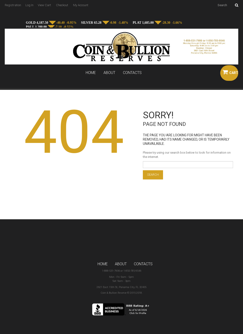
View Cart (44, 5)
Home (91, 73)
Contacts (132, 73)
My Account (80, 5)
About (109, 73)
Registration (13, 5)
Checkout (62, 5)
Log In (29, 5)
